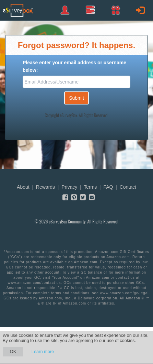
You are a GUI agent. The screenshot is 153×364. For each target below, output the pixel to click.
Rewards (45, 187)
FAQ (108, 187)
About (23, 187)
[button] (115, 9)
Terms (90, 187)
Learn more (43, 351)
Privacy (69, 187)
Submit (76, 98)
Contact (128, 187)
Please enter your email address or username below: (74, 66)
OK (13, 351)
